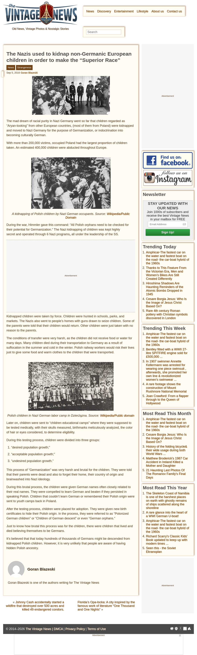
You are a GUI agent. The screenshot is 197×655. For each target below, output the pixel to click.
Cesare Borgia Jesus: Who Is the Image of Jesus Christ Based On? (166, 302)
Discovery (104, 11)
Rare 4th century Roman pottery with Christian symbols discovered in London (167, 314)
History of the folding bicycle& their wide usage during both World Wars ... (166, 450)
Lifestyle (142, 11)
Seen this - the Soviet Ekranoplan (161, 549)
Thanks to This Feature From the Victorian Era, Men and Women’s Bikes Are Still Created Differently (166, 273)
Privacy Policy (75, 629)
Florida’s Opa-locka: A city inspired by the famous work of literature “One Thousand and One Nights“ (106, 605)
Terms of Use (96, 629)
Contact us (174, 11)
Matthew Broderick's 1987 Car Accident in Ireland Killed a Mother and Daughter (167, 462)
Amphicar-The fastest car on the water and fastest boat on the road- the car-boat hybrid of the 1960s (167, 258)
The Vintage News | (40, 629)
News (90, 11)
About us (157, 11)
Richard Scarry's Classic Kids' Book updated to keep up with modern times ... (166, 540)
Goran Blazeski (29, 72)
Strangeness (24, 67)
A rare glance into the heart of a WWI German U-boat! (166, 514)
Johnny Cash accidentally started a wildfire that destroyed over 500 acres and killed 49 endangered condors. (35, 605)
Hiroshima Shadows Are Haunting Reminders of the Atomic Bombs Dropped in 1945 (164, 289)
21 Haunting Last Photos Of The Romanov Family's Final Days (166, 473)
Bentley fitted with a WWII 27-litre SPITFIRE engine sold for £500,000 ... (166, 353)
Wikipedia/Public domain (117, 415)
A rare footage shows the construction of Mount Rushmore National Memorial (166, 387)
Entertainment (124, 11)
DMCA (58, 629)
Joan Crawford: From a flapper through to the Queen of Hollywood (167, 399)
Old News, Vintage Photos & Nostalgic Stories (40, 28)
